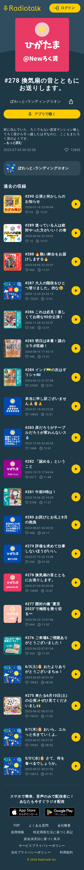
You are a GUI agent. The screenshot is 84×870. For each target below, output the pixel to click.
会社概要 (64, 825)
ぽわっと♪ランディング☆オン (35, 101)
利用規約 (66, 852)
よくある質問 (39, 825)
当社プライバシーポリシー (31, 852)
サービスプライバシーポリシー (42, 845)
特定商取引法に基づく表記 (53, 832)
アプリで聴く (41, 114)
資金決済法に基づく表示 (42, 839)
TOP (16, 825)
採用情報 (17, 832)
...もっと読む (13, 143)
